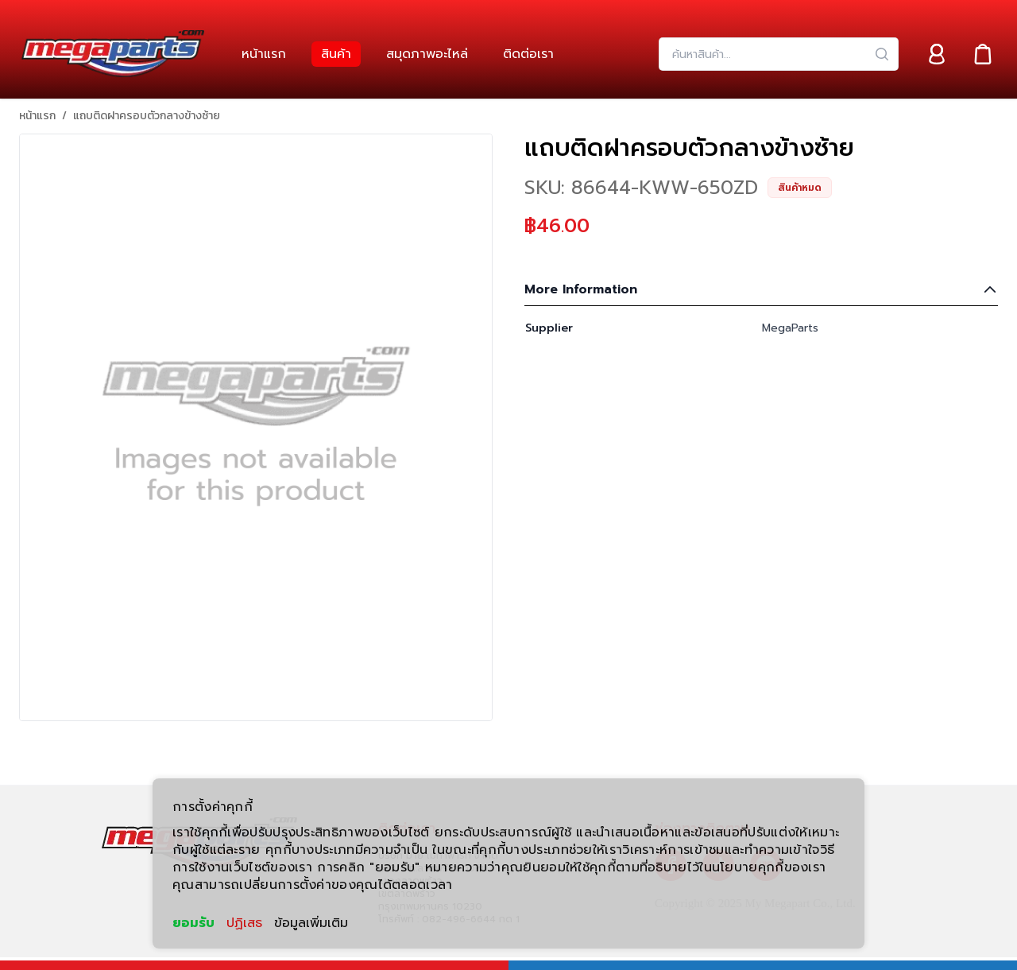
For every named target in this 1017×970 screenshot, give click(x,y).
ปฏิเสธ (244, 923)
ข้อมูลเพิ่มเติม (311, 923)
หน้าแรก (37, 116)
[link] (264, 54)
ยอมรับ (193, 923)
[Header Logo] (113, 54)
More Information (761, 289)
